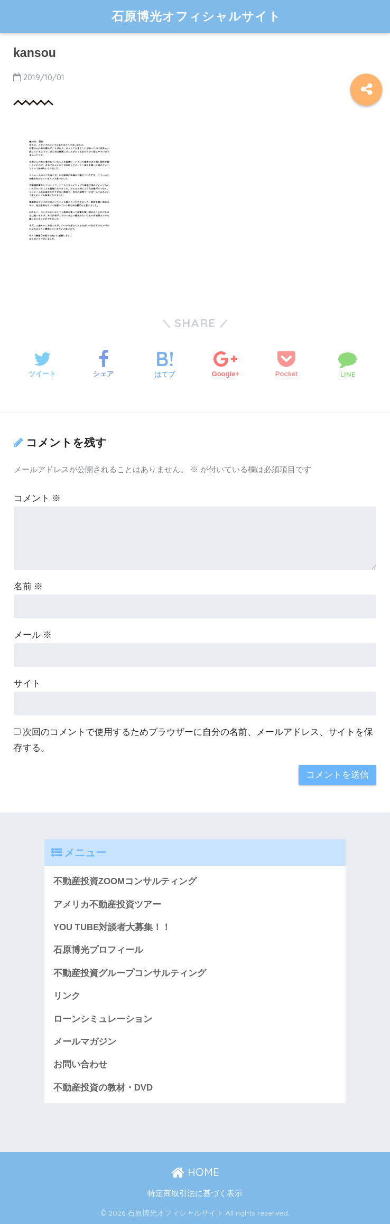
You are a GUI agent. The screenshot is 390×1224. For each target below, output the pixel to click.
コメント (37, 498)
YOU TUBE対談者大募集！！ (112, 927)
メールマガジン (84, 1042)
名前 (28, 586)
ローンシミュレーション (102, 1019)
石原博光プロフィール (98, 950)
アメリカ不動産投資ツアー (107, 905)
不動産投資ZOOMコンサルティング (125, 881)
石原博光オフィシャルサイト (196, 16)
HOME (195, 1172)
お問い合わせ (80, 1064)
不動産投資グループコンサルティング (129, 973)
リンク (66, 996)
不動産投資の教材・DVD (103, 1088)
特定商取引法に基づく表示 (195, 1193)
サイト (27, 683)
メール (33, 635)
